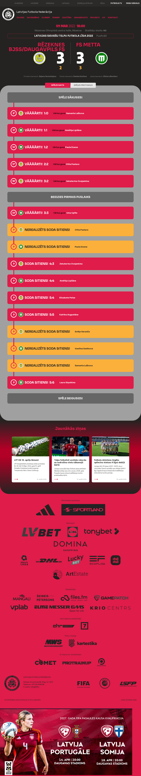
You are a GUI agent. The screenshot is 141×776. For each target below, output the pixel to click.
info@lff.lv (34, 687)
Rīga (100, 3)
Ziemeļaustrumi (83, 3)
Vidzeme (32, 3)
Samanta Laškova (75, 113)
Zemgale (48, 3)
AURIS (135, 700)
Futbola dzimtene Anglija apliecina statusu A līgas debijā (109, 461)
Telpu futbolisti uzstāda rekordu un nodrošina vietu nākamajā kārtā (70, 462)
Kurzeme (16, 3)
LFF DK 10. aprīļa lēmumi (26, 460)
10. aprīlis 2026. (30, 479)
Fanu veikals (132, 3)
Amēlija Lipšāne (73, 130)
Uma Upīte (71, 213)
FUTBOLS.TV (116, 3)
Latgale (63, 3)
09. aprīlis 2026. (110, 479)
